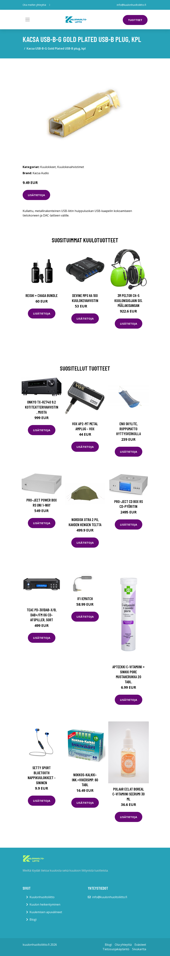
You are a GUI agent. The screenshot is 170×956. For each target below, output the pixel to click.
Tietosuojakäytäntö (115, 949)
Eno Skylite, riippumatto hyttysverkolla (128, 428)
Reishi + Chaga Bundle (42, 295)
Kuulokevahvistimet (70, 167)
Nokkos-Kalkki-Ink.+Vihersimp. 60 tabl (85, 779)
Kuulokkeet (48, 167)
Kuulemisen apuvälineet (46, 912)
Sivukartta (139, 949)
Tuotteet (135, 20)
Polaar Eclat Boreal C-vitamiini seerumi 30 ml (128, 794)
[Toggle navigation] (27, 19)
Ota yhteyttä (123, 945)
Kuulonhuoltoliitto (42, 897)
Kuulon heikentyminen (45, 904)
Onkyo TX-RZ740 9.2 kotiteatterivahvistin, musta (41, 407)
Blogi (33, 919)
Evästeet (140, 945)
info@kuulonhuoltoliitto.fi (131, 5)
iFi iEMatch (85, 598)
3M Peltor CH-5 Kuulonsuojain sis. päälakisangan (128, 300)
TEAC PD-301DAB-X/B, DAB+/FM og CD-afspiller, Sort (41, 614)
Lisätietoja (36, 195)
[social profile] (50, 4)
